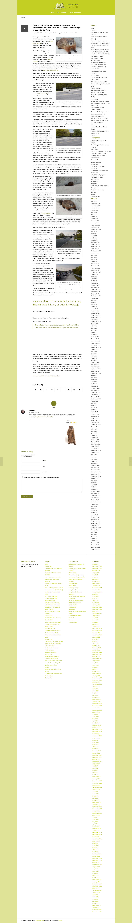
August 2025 (94, 210)
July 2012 (94, 532)
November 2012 (95, 523)
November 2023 (95, 246)
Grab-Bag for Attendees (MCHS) (100, 43)
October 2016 (95, 422)
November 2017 (95, 394)
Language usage (96, 162)
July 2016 (94, 429)
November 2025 (95, 206)
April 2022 (94, 281)
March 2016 (94, 437)
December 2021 (95, 289)
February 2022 (95, 285)
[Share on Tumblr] (63, 389)
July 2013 (94, 506)
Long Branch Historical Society (100, 101)
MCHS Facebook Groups (98, 62)
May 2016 (94, 433)
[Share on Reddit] (74, 389)
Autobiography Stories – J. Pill (99, 145)
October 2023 (95, 248)
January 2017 (95, 416)
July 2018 (94, 377)
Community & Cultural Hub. (51, 70)
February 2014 (95, 491)
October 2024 (95, 227)
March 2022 (94, 283)
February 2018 (95, 388)
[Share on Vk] (68, 389)
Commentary (94, 149)
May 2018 (94, 381)
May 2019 (94, 356)
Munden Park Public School (99, 127)
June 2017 (94, 405)
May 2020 (94, 330)
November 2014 (95, 472)
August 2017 (94, 401)
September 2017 (96, 399)
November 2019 (95, 343)
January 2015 (95, 467)
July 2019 (94, 351)
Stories (93, 125)
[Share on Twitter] (41, 389)
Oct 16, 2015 (94, 75)
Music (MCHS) (95, 69)
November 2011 (95, 549)
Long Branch (51, 33)
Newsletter (63, 33)
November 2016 (95, 420)
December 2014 (95, 470)
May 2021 (94, 304)
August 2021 (94, 298)
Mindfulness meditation (97, 107)
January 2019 (95, 364)
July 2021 (94, 300)
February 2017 (95, 414)
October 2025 (95, 208)
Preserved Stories (96, 88)
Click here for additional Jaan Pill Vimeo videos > (47, 376)
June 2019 (94, 354)
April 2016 (94, 435)
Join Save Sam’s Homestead (99, 118)
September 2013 (96, 502)
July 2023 (94, 255)
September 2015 (96, 450)
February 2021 (95, 311)
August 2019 (94, 349)
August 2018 (94, 375)
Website (44, 471)
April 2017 (94, 409)
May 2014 (94, 485)
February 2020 (95, 336)
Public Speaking (95, 109)
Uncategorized (95, 196)
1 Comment (43, 33)
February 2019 (95, 362)
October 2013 (95, 500)
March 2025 (94, 218)
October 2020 (95, 319)
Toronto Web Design (40, 920)
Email (44, 466)
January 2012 (95, 545)
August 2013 (94, 504)
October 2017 (95, 397)
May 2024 (94, 236)
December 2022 (95, 266)
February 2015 (95, 465)
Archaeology (94, 99)
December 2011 (95, 547)
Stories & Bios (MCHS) (97, 92)
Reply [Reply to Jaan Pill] (30, 419)
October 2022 (95, 270)
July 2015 (94, 455)
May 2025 (94, 214)
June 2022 (94, 276)
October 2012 (95, 525)
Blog (92, 28)
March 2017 (94, 412)
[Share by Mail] (79, 389)
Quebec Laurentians (97, 122)
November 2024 (95, 225)
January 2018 (95, 390)
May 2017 (94, 407)
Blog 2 (23, 17)
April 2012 (94, 538)
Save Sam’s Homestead (98, 114)
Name (44, 460)
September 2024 (96, 229)
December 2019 (95, 341)
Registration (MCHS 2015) (98, 90)
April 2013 (94, 512)
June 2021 (94, 302)
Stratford (93, 192)
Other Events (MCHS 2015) (99, 82)
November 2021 (95, 291)
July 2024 (94, 231)
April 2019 (94, 358)
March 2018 (94, 386)
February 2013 (95, 517)
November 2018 (95, 369)
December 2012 (95, 521)
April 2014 (94, 487)
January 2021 (95, 313)
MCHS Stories (95, 179)
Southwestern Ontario (97, 190)
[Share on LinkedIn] (57, 389)
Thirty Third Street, (45, 213)
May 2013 (94, 510)
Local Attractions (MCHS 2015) (100, 51)
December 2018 (95, 366)
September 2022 (96, 272)
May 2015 (94, 459)
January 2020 (95, 339)
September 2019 (96, 347)
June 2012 (94, 534)
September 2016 (96, 424)
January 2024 (95, 242)
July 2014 (94, 480)
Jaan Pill (75, 33)
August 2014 (94, 478)
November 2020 (95, 317)
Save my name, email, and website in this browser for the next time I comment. (41, 477)
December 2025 (95, 203)
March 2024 (94, 240)
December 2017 (95, 392)
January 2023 (95, 263)
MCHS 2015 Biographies (98, 175)
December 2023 (95, 244)
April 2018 (94, 384)
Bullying (93, 147)
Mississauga (57, 33)
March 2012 (94, 540)
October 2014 (95, 474)
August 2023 (94, 253)
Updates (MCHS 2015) (97, 116)
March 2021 (94, 309)
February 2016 (95, 440)
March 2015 (94, 463)
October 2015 (95, 448)
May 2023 (94, 259)
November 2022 (95, 268)
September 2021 (96, 296)
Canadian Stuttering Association (100, 112)
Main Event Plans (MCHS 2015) (100, 54)
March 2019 (94, 360)
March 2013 (94, 515)
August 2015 (94, 452)
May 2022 (94, 278)
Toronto (68, 33)
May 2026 (94, 201)
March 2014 (94, 489)
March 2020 (94, 334)
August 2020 (94, 324)
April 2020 (94, 332)
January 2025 (95, 223)
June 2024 (94, 233)
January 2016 (95, 442)
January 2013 (95, 519)
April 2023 (94, 261)
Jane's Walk (94, 160)
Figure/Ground (95, 157)
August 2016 (94, 427)
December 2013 (95, 495)
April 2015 (94, 461)
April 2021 (94, 306)
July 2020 (94, 326)
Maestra (60, 920)
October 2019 (95, 345)
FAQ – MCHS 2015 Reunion (99, 41)
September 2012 (96, 527)
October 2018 (95, 371)
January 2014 (95, 493)
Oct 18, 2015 (94, 79)
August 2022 (94, 274)
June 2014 (94, 482)
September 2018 (96, 373)
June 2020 (94, 328)
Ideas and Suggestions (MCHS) (100, 49)
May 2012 (94, 536)
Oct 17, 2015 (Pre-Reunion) (99, 77)
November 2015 (95, 446)
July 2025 (94, 212)
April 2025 (94, 216)
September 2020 (96, 321)
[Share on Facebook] (35, 389)
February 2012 (95, 543)
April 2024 (94, 238)
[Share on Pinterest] (52, 389)
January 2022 (95, 287)
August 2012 (94, 530)
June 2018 (94, 379)
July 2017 (94, 403)
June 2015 (94, 457)
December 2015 (95, 444)
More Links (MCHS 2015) (98, 66)
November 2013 (95, 497)
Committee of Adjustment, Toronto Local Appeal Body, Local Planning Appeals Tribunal (101, 153)
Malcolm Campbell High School (100, 120)
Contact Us (94, 30)
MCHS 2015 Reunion (97, 56)
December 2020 (95, 315)
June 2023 (94, 257)
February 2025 (95, 221)
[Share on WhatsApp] (46, 389)
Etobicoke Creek (42, 94)
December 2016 (95, 418)
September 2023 (96, 251)
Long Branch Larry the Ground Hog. (44, 416)
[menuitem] (53, 12)
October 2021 (95, 294)
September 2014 (96, 476)
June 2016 (94, 431)
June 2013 (94, 508)
